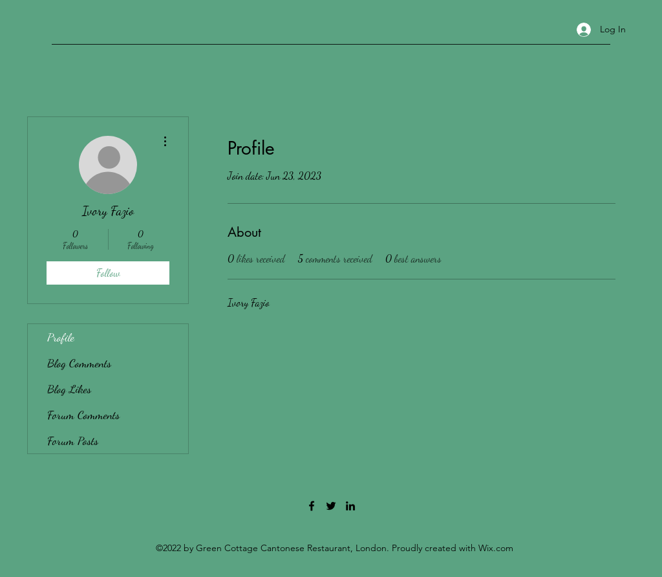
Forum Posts (72, 440)
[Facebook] (311, 505)
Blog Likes (69, 389)
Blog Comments (79, 363)
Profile (60, 337)
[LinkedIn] (350, 505)
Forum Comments (83, 415)
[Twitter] (331, 505)
